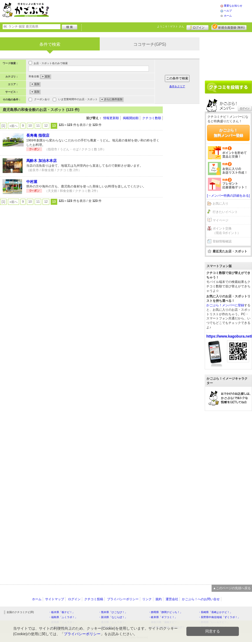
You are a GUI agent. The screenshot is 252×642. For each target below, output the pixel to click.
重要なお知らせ (233, 5)
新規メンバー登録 (229, 26)
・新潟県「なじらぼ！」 (112, 617)
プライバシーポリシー (123, 599)
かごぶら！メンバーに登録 (225, 305)
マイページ (220, 220)
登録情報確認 (222, 241)
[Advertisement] (140, 10)
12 (46, 126)
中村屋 (31, 182)
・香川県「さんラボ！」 (112, 622)
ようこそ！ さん (170, 26)
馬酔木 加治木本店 (41, 161)
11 (38, 126)
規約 (158, 599)
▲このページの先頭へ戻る (232, 588)
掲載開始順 (131, 118)
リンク (147, 599)
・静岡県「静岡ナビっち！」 (165, 612)
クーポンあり (42, 99)
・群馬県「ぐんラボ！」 (63, 622)
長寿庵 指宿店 (37, 135)
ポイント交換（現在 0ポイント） (226, 231)
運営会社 (172, 599)
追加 (47, 77)
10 (30, 126)
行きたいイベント (225, 212)
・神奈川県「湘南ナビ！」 (164, 622)
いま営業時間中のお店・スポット (78, 99)
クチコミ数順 (151, 118)
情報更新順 (111, 118)
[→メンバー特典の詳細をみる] (228, 195)
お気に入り (220, 203)
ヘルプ (228, 10)
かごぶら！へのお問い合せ (201, 599)
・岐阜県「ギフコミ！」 (162, 617)
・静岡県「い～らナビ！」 (214, 622)
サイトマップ (54, 599)
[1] (3, 126)
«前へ (13, 126)
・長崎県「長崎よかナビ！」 (215, 612)
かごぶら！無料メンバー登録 (228, 132)
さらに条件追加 (113, 99)
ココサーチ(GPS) (149, 44)
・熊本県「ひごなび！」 (112, 612)
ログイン (197, 26)
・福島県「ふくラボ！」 (63, 617)
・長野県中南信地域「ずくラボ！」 (219, 617)
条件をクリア (177, 86)
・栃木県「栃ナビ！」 (62, 612)
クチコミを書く (228, 87)
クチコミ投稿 (93, 599)
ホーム (228, 15)
